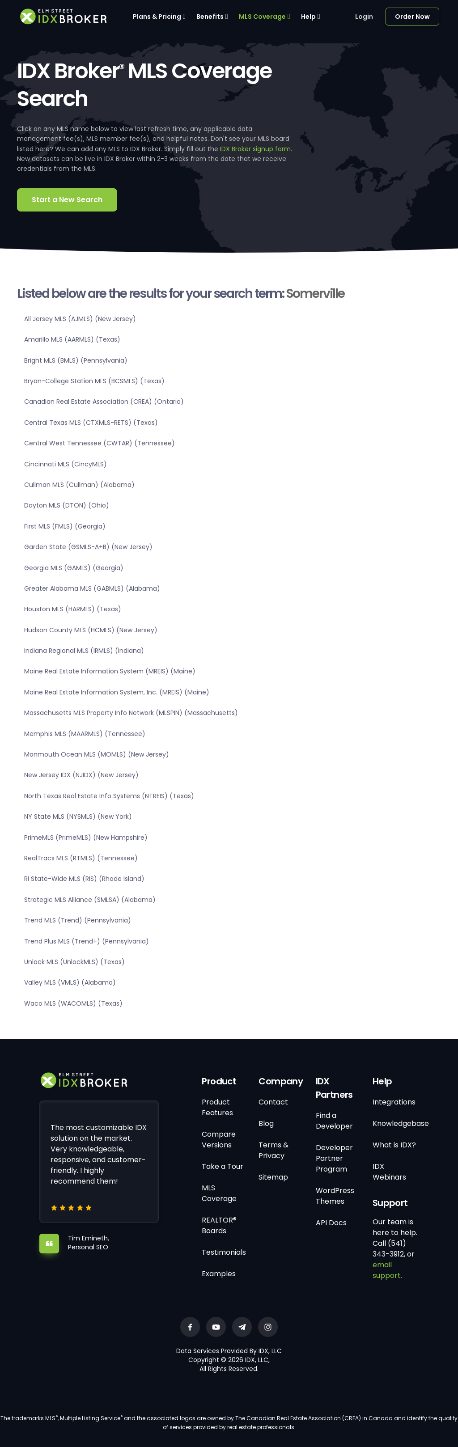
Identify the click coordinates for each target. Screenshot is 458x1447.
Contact (273, 1102)
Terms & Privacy (273, 1150)
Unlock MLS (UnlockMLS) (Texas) (74, 961)
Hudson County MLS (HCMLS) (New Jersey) (90, 630)
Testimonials (224, 1252)
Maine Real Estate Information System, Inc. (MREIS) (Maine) (116, 692)
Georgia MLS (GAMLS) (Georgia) (73, 567)
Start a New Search (67, 200)
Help (308, 16)
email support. (387, 1270)
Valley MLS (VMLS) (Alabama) (70, 982)
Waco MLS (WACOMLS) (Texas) (73, 1003)
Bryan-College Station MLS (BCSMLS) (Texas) (94, 381)
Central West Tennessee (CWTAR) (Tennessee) (99, 443)
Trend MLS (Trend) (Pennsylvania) (77, 920)
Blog (266, 1123)
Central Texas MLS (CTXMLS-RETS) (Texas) (91, 422)
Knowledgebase (401, 1123)
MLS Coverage (262, 16)
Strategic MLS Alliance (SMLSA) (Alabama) (90, 899)
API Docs (331, 1223)
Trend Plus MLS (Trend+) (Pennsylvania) (86, 941)
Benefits (210, 16)
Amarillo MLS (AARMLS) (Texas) (72, 339)
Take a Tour (222, 1166)
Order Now (412, 16)
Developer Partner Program (334, 1158)
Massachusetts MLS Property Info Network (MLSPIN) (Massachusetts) (131, 712)
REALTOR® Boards (219, 1225)
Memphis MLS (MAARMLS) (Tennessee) (84, 733)
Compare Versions (219, 1139)
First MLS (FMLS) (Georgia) (65, 526)
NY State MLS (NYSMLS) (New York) (78, 816)
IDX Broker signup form (255, 148)
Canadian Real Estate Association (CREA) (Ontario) (104, 401)
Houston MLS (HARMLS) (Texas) (72, 609)
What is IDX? (394, 1145)
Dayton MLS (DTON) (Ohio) (66, 505)
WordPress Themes (335, 1195)
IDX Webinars (389, 1171)
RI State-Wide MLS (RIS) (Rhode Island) (84, 878)
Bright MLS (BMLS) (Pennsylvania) (75, 360)
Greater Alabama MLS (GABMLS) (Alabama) (92, 588)
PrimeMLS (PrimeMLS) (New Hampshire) (86, 837)
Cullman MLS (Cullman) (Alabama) (79, 484)
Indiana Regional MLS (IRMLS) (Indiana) (84, 650)
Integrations (394, 1102)
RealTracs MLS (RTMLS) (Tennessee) (81, 858)
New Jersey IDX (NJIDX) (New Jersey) (81, 774)
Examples (219, 1274)
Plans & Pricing (157, 16)
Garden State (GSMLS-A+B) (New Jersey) (88, 546)
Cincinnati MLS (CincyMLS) (65, 464)
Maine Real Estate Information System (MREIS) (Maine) (109, 671)
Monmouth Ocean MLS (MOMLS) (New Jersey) (96, 754)
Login (364, 16)
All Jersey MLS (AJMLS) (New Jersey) (80, 318)
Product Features (217, 1107)
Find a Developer (334, 1120)
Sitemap (273, 1177)
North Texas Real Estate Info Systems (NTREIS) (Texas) (109, 795)
